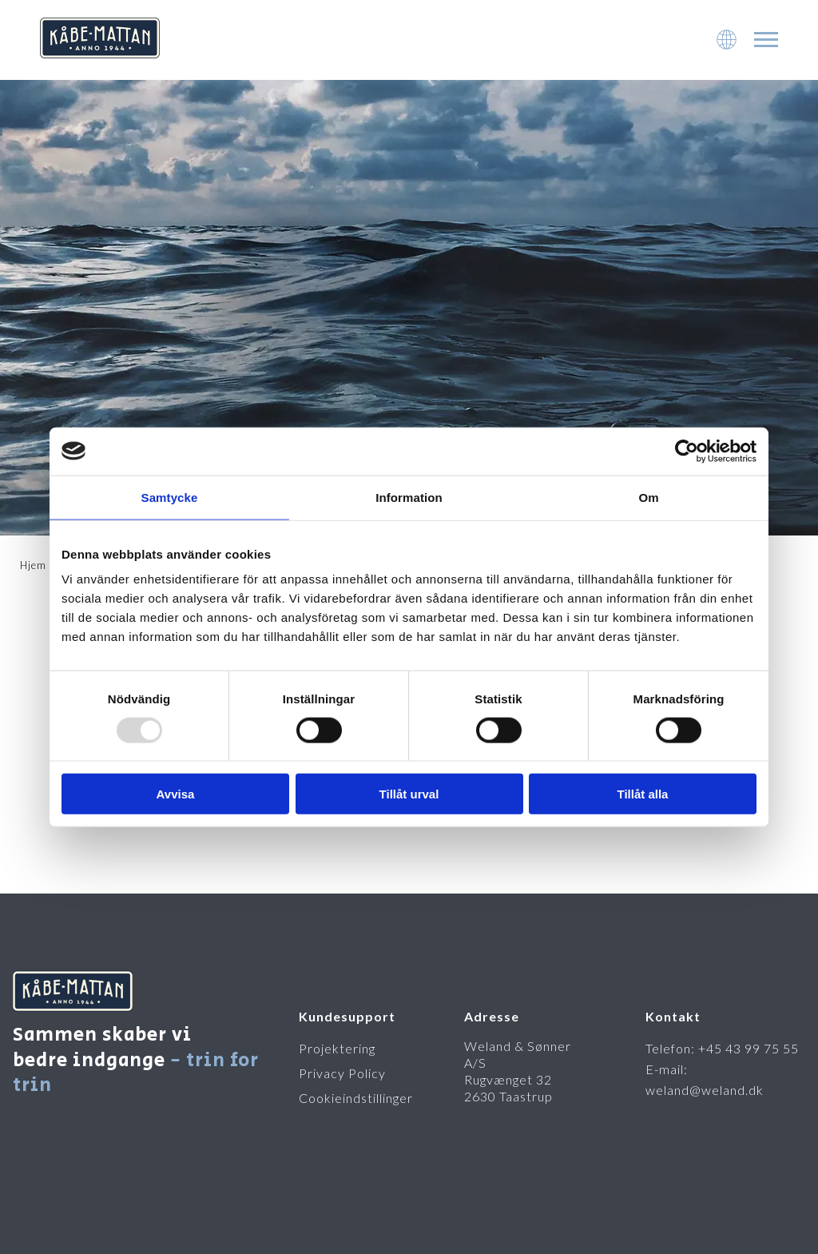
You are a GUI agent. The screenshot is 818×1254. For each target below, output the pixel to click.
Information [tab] (409, 497)
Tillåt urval (409, 794)
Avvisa (176, 794)
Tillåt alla (643, 794)
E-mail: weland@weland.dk (704, 1079)
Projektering (337, 1048)
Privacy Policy (342, 1073)
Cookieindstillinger (356, 1097)
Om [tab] (648, 497)
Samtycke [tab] (169, 497)
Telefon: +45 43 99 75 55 (722, 1048)
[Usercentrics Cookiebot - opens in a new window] (686, 451)
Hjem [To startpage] (33, 565)
